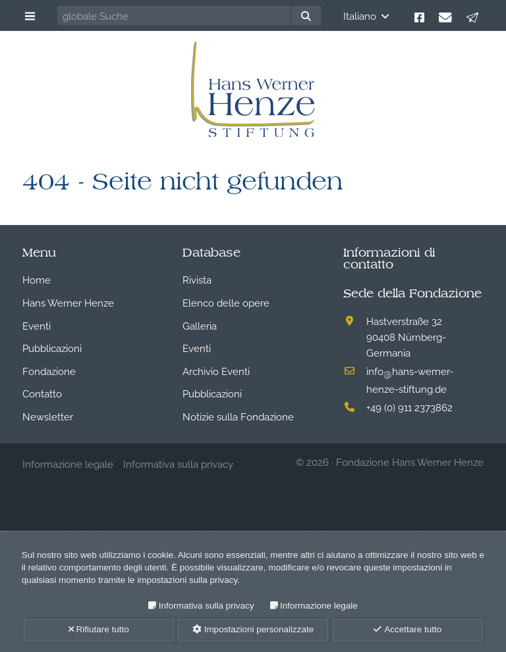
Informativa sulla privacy (206, 606)
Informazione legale (319, 606)
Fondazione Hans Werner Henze (410, 461)
